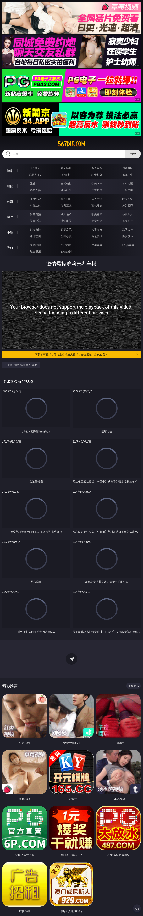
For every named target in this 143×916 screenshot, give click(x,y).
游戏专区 (127, 168)
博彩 (10, 171)
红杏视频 (35, 251)
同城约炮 (35, 245)
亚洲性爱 (35, 199)
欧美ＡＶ (96, 183)
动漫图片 (127, 214)
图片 (10, 217)
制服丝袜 (35, 205)
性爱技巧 (127, 236)
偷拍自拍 (66, 199)
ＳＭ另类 (127, 190)
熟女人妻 (35, 190)
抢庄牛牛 (127, 174)
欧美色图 (96, 214)
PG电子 (35, 168)
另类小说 (66, 236)
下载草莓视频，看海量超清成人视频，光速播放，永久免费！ (87, 354)
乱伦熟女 (96, 205)
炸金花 (66, 174)
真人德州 (66, 168)
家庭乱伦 (66, 229)
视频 (10, 186)
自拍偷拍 (66, 183)
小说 (10, 232)
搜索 (133, 154)
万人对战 (96, 168)
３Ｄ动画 (127, 183)
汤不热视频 (127, 245)
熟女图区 (96, 221)
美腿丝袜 (35, 221)
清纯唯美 (66, 221)
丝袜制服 (66, 190)
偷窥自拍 (35, 214)
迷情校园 (35, 236)
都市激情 (35, 229)
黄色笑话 (96, 236)
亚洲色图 (66, 214)
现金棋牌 (96, 174)
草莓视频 (96, 245)
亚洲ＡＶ (35, 183)
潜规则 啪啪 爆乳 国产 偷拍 (21, 365)
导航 (10, 248)
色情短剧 (66, 251)
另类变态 (127, 205)
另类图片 (127, 221)
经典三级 (66, 205)
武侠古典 (127, 229)
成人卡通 (96, 199)
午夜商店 (66, 245)
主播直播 (96, 190)
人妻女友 (96, 229)
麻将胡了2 (35, 174)
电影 (10, 201)
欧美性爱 (127, 199)
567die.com (71, 144)
